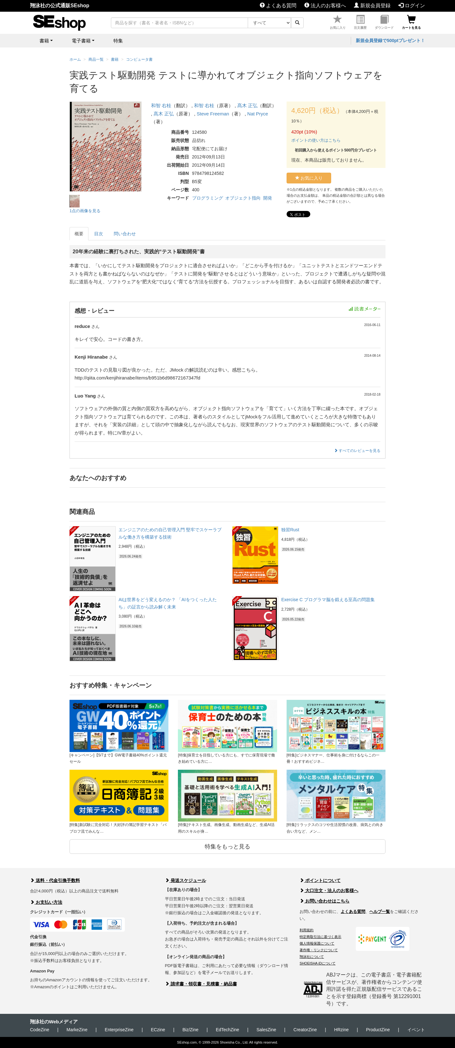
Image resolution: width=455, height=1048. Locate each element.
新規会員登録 (372, 5)
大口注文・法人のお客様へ (329, 890)
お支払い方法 (46, 902)
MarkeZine (77, 1029)
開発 (267, 197)
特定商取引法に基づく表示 (320, 937)
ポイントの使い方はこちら (316, 140)
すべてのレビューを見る (357, 450)
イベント (416, 1029)
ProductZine (378, 1029)
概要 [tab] (79, 233)
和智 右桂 (161, 105)
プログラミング (207, 197)
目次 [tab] (98, 233)
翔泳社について (312, 957)
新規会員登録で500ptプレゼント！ (390, 40)
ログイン (411, 5)
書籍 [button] (44, 40)
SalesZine (266, 1029)
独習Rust (290, 529)
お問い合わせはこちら (324, 900)
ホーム (75, 59)
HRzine (341, 1029)
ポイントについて (320, 880)
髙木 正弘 (247, 105)
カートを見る (411, 22)
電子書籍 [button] (81, 40)
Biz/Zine (190, 1029)
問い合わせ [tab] (125, 233)
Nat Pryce (257, 113)
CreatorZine (305, 1029)
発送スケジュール (185, 880)
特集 (118, 40)
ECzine (158, 1029)
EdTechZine (227, 1029)
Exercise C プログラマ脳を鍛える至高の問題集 (328, 599)
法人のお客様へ (325, 5)
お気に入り (338, 22)
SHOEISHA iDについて (318, 963)
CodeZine (39, 1029)
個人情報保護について (317, 943)
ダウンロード (384, 22)
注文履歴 (360, 22)
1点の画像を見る (85, 210)
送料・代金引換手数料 (55, 880)
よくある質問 (278, 5)
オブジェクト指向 (243, 197)
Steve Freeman (213, 113)
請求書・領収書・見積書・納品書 (201, 983)
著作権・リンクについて (319, 950)
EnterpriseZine (119, 1029)
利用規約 (306, 930)
